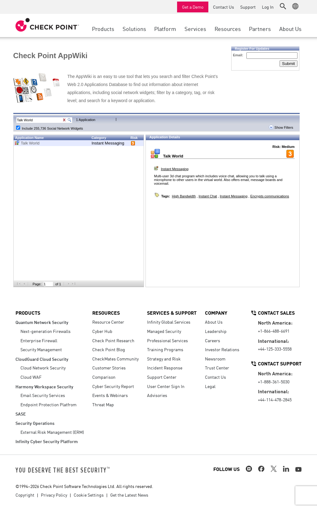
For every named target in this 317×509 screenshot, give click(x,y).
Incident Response (164, 367)
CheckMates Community (115, 359)
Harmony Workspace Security (44, 386)
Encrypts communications (269, 196)
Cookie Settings (89, 495)
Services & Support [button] (172, 312)
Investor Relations (222, 349)
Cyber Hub (102, 331)
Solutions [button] (134, 28)
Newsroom (215, 359)
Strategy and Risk (164, 359)
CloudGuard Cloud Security (41, 359)
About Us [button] (290, 28)
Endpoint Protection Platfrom (48, 404)
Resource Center (108, 322)
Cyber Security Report (113, 386)
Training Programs (165, 349)
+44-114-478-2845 (275, 399)
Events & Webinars (110, 395)
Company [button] (216, 312)
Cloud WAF (30, 377)
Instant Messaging (108, 143)
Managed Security (164, 331)
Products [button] (103, 28)
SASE (20, 413)
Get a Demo (192, 7)
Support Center (161, 377)
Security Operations (34, 423)
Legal (210, 386)
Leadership (216, 331)
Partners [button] (260, 28)
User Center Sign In (166, 386)
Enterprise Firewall (38, 340)
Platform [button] (165, 28)
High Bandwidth (184, 196)
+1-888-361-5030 (273, 381)
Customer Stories (109, 367)
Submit (288, 63)
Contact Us (223, 7)
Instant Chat (208, 196)
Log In (268, 7)
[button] (283, 6)
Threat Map (103, 404)
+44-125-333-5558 (275, 349)
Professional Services (167, 340)
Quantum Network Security (41, 322)
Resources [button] (228, 28)
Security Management (41, 349)
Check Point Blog (108, 349)
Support (248, 7)
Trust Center (217, 367)
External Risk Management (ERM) (52, 432)
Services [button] (195, 28)
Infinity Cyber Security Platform (46, 441)
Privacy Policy (54, 495)
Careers (212, 340)
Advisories (157, 395)
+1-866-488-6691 (273, 331)
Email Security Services (42, 395)
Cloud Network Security (43, 367)
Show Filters (281, 127)
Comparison (103, 377)
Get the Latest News (129, 495)
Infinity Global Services (168, 322)
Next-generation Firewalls (45, 331)
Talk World (30, 143)
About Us (214, 322)
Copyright (24, 495)
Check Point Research (113, 340)
